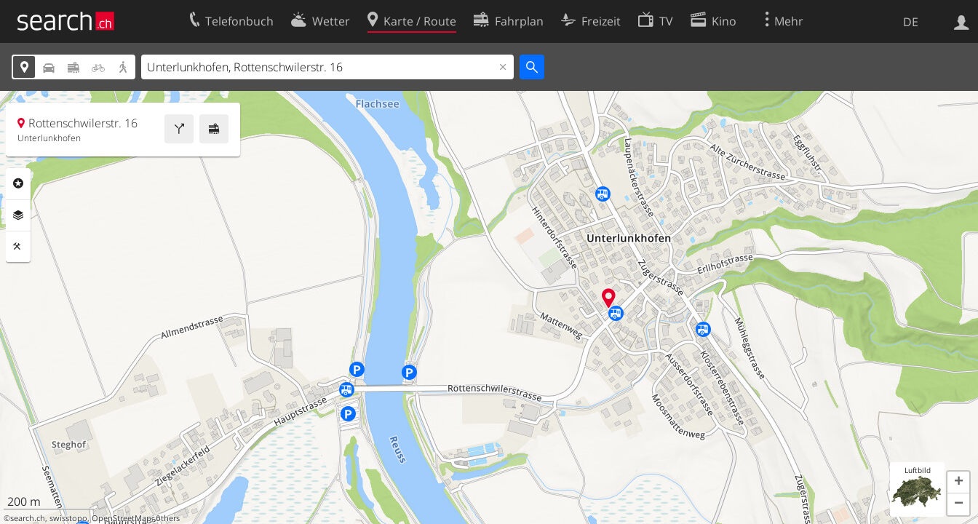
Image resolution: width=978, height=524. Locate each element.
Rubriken (18, 183)
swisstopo (68, 518)
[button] (958, 482)
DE (910, 22)
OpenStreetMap (121, 518)
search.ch (27, 518)
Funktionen (18, 246)
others (168, 518)
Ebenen (18, 215)
